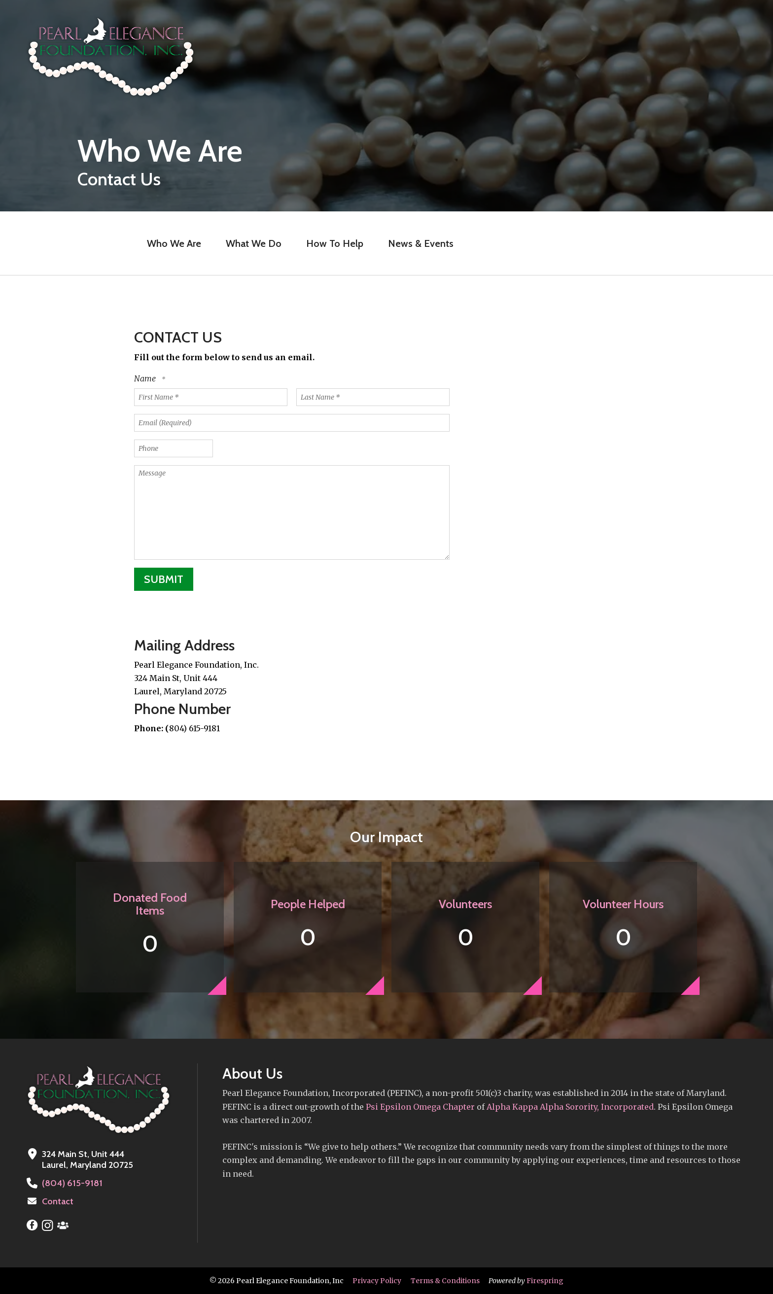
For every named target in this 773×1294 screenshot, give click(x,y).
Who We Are (174, 243)
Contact (57, 1201)
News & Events (421, 243)
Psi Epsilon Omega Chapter (419, 1107)
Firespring (545, 1280)
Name (146, 378)
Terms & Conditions (445, 1280)
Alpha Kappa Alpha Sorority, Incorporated (570, 1107)
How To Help (334, 243)
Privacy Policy (376, 1280)
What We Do (253, 243)
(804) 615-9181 (71, 1183)
